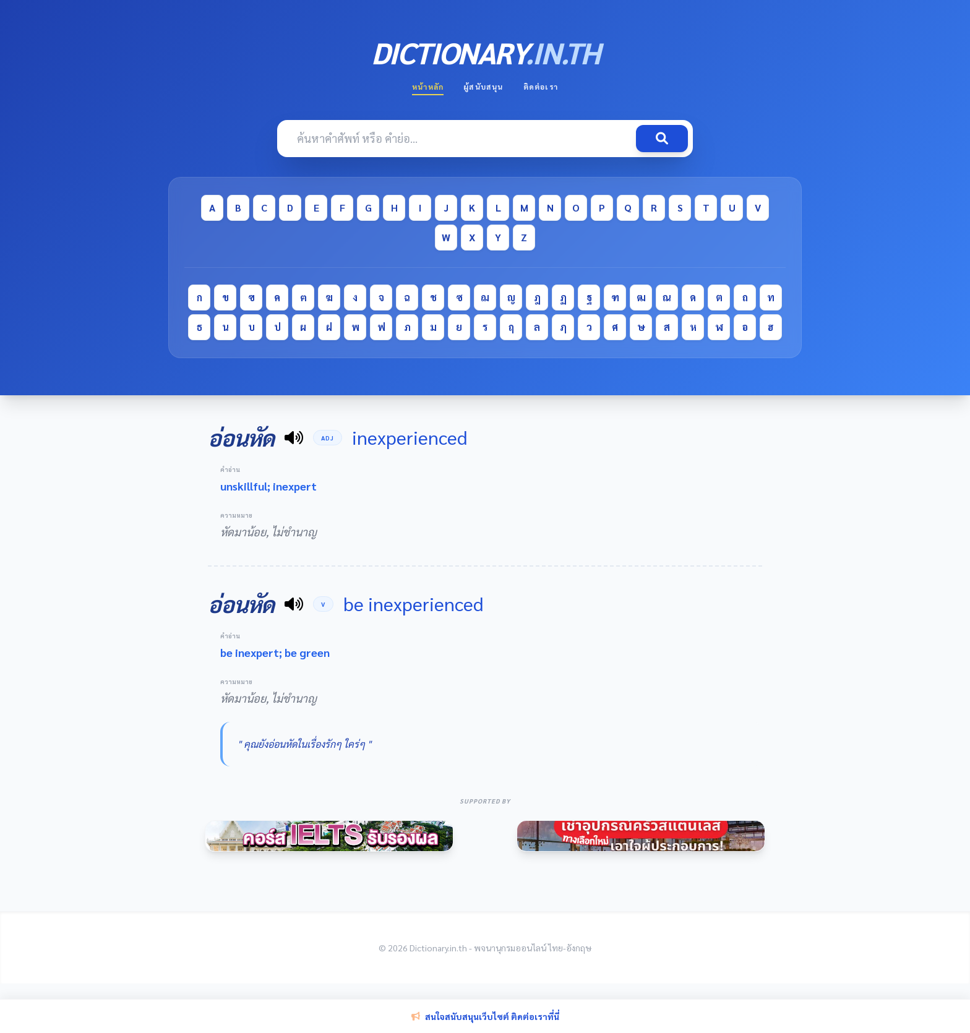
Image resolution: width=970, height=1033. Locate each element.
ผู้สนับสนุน (483, 87)
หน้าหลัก (428, 87)
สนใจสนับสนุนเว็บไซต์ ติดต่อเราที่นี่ (485, 1016)
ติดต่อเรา (540, 87)
